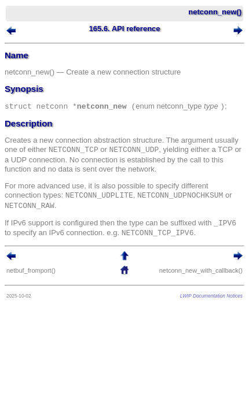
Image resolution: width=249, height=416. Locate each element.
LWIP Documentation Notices (211, 296)
